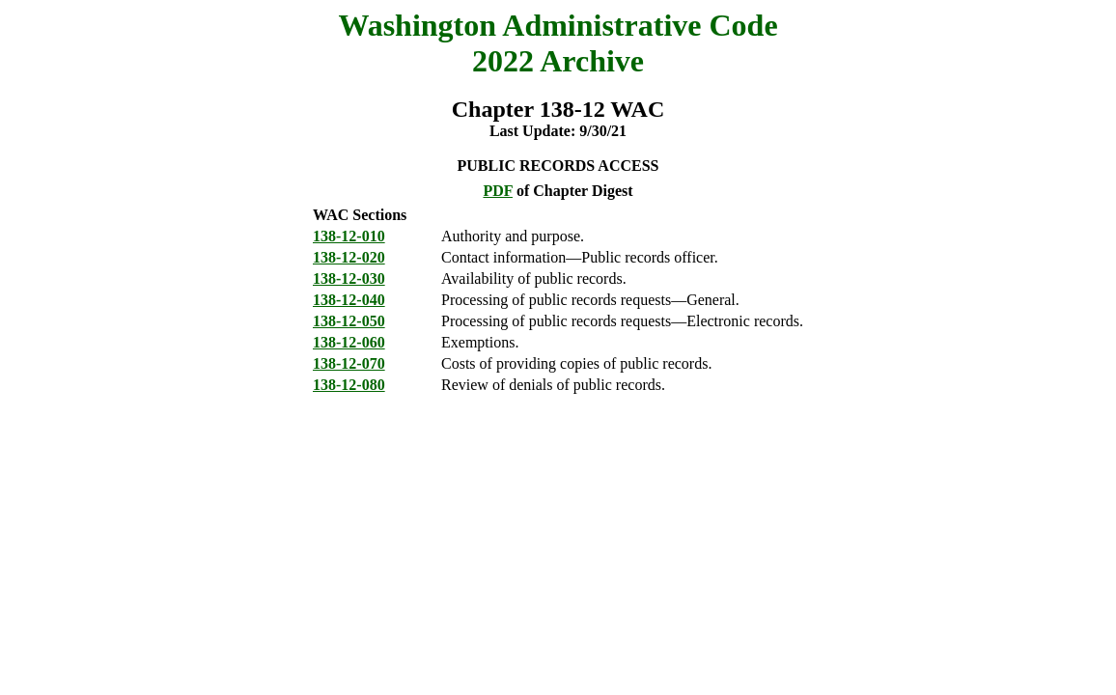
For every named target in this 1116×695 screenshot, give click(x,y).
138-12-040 (349, 300)
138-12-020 (349, 257)
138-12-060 (349, 342)
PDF (498, 190)
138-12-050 (349, 321)
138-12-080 (349, 384)
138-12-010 (349, 236)
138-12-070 (349, 363)
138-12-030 (349, 278)
